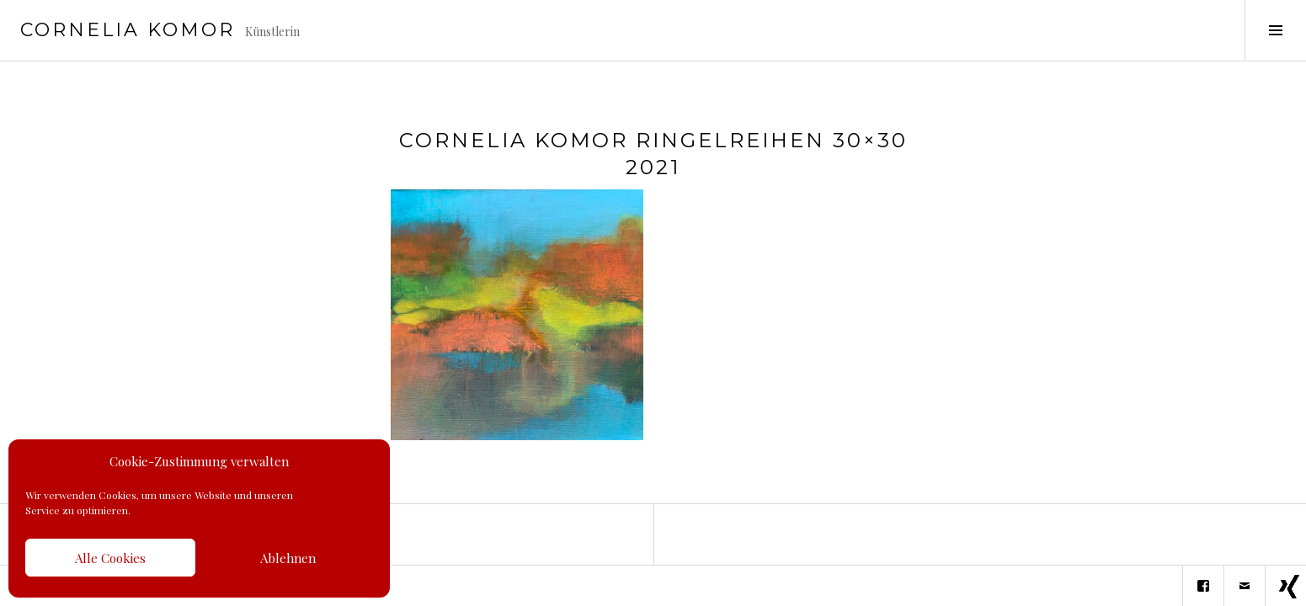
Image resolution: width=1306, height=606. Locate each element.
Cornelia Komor (127, 30)
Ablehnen (288, 558)
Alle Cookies (110, 558)
